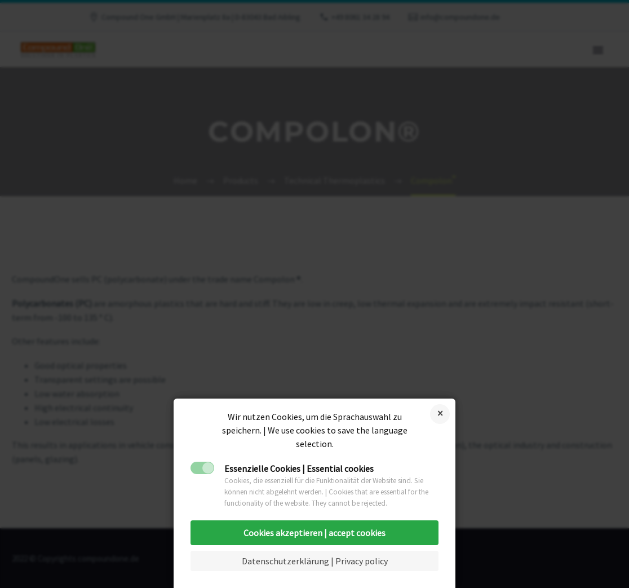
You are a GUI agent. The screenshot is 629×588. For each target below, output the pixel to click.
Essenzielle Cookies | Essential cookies (299, 468)
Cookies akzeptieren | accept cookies (314, 532)
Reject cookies (440, 414)
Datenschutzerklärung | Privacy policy (315, 561)
